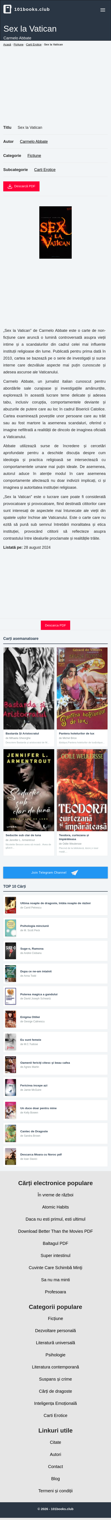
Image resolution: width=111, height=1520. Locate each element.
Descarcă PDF (21, 186)
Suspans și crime (55, 1379)
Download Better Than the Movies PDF (55, 1231)
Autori (55, 1454)
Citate (55, 1442)
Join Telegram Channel (55, 872)
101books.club (26, 9)
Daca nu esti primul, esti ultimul (56, 1219)
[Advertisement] (55, 90)
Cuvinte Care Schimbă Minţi (55, 1267)
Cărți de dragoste (55, 1391)
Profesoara (55, 1291)
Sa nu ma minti (55, 1279)
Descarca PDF (55, 625)
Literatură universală (55, 1342)
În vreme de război (55, 1194)
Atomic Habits (55, 1207)
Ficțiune (34, 155)
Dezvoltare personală (55, 1330)
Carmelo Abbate (34, 141)
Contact (55, 1466)
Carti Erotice (45, 170)
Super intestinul (55, 1255)
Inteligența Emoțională (55, 1403)
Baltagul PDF (55, 1243)
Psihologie (55, 1354)
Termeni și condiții (55, 1490)
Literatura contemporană (55, 1367)
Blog (55, 1478)
